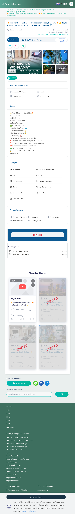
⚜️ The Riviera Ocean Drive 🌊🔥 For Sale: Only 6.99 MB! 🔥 (22, 303)
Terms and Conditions (46, 486)
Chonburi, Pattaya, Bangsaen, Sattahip (40, 10)
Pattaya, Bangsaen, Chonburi (18, 434)
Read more (14, 153)
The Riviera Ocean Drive (15, 450)
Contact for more (13, 378)
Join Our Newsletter (14, 389)
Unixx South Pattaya (13, 465)
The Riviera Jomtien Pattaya (16, 447)
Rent (8, 413)
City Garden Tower (12, 480)
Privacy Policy (43, 490)
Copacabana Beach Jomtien (16, 468)
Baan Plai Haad (12, 456)
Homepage (9, 10)
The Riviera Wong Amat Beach (15, 12)
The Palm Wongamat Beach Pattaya (19, 440)
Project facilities (16, 210)
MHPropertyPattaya (11, 4)
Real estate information (19, 85)
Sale (8, 410)
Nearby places (13, 247)
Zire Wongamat (12, 462)
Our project (10, 427)
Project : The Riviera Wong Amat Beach (53, 34)
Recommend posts (21, 10)
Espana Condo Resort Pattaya (17, 459)
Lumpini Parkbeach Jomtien (16, 471)
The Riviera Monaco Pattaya (16, 443)
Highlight (13, 162)
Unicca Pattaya (11, 474)
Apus (8, 453)
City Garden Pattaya (13, 477)
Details (12, 106)
